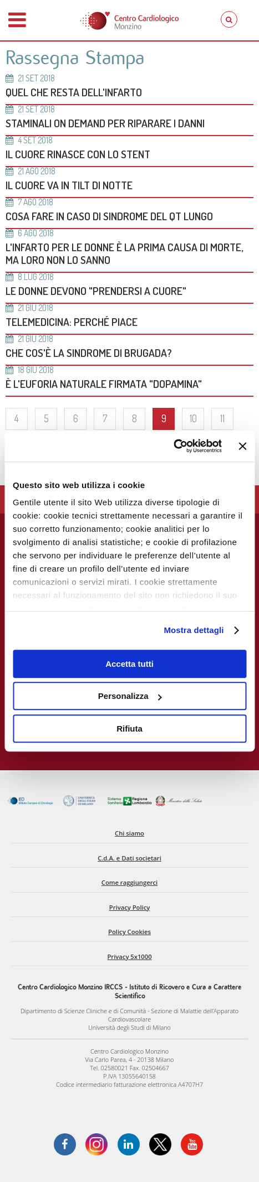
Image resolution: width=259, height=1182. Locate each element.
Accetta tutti (129, 663)
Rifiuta (129, 728)
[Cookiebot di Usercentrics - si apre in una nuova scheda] (173, 446)
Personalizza (130, 696)
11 (222, 418)
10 (193, 418)
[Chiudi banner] (242, 446)
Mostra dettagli (194, 630)
